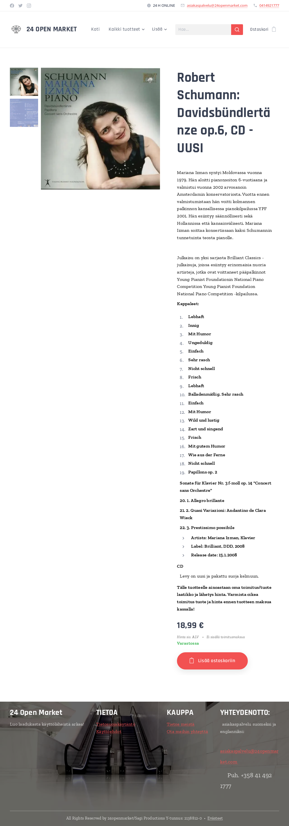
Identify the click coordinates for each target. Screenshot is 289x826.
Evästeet (215, 818)
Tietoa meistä (181, 724)
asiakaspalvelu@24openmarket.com (217, 5)
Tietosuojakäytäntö (115, 724)
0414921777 (269, 5)
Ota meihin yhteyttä (187, 731)
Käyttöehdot (108, 731)
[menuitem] (99, 30)
